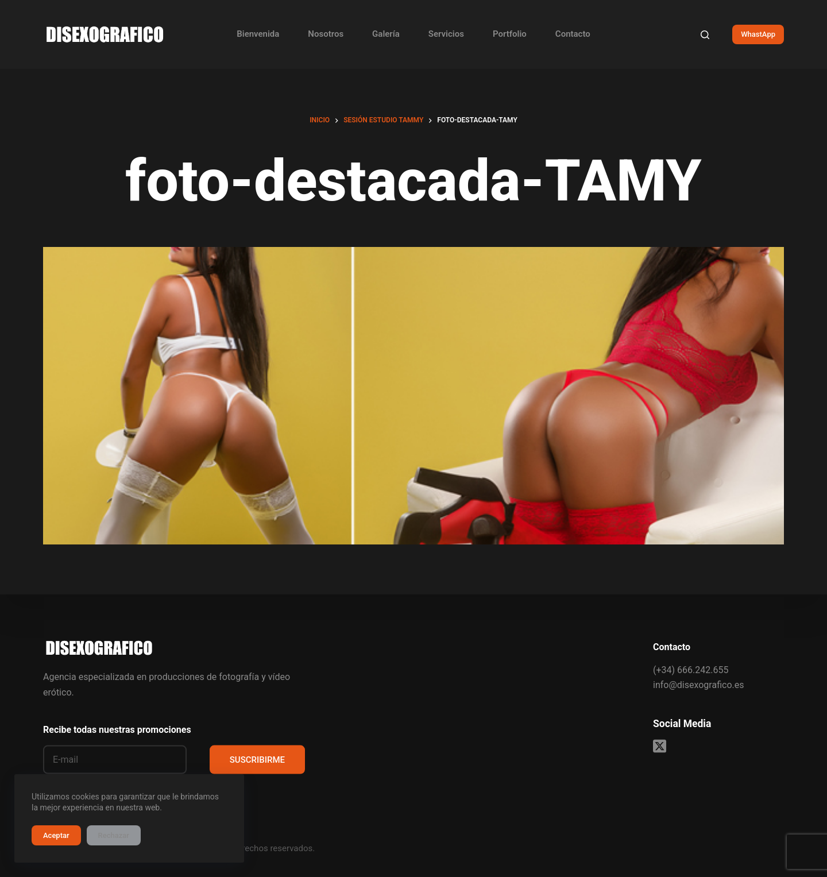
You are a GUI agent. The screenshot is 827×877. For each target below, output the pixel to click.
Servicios (446, 34)
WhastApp (758, 34)
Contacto (572, 34)
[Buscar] (705, 34)
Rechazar (113, 835)
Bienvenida (258, 34)
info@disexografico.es (698, 684)
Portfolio (510, 34)
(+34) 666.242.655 (690, 669)
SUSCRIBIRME (257, 759)
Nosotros (325, 34)
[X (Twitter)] (659, 746)
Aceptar (56, 835)
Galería (386, 34)
